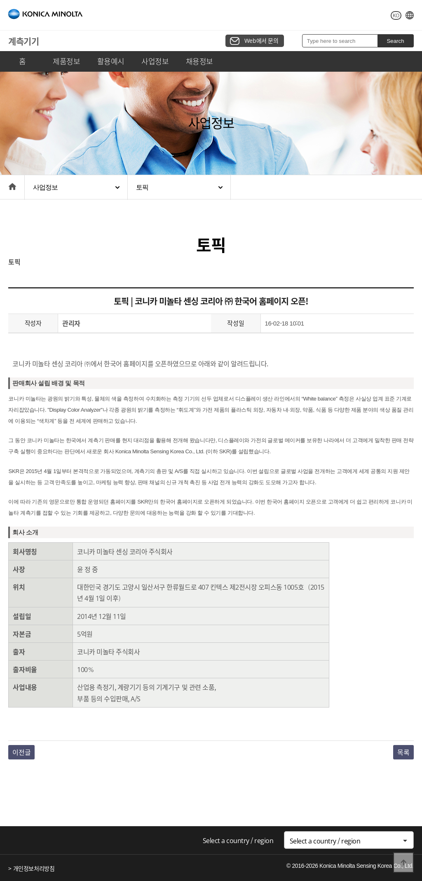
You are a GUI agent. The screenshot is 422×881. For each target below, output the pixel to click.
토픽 (142, 187)
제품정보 (66, 61)
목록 (403, 752)
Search (395, 41)
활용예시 (110, 61)
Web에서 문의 (261, 40)
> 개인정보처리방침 (31, 868)
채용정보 (199, 61)
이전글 (21, 752)
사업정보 (155, 61)
